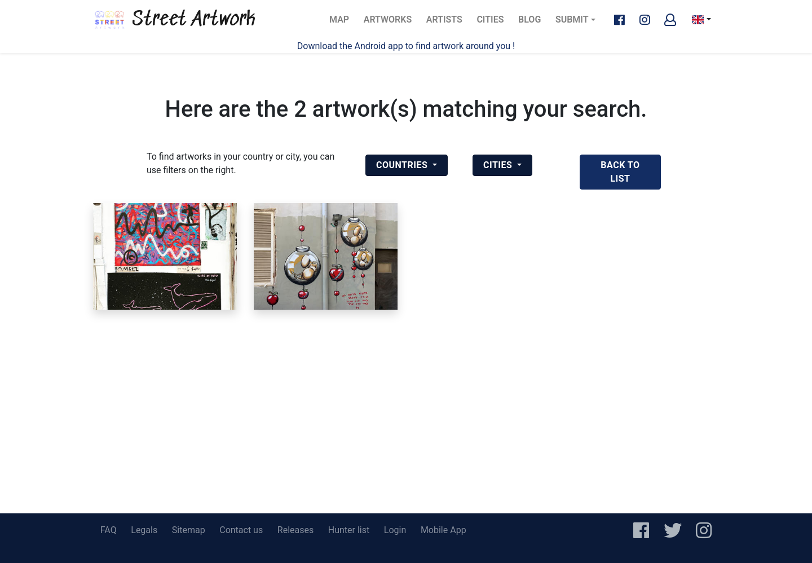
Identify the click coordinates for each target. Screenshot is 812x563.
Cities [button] (499, 165)
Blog (533, 23)
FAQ (108, 530)
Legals (144, 530)
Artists (448, 23)
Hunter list (348, 530)
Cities (493, 23)
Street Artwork (174, 20)
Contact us (241, 530)
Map (342, 23)
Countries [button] (403, 165)
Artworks (387, 23)
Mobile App (443, 530)
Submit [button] (572, 19)
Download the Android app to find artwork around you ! (406, 46)
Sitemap (188, 530)
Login (395, 530)
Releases (295, 530)
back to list (620, 172)
